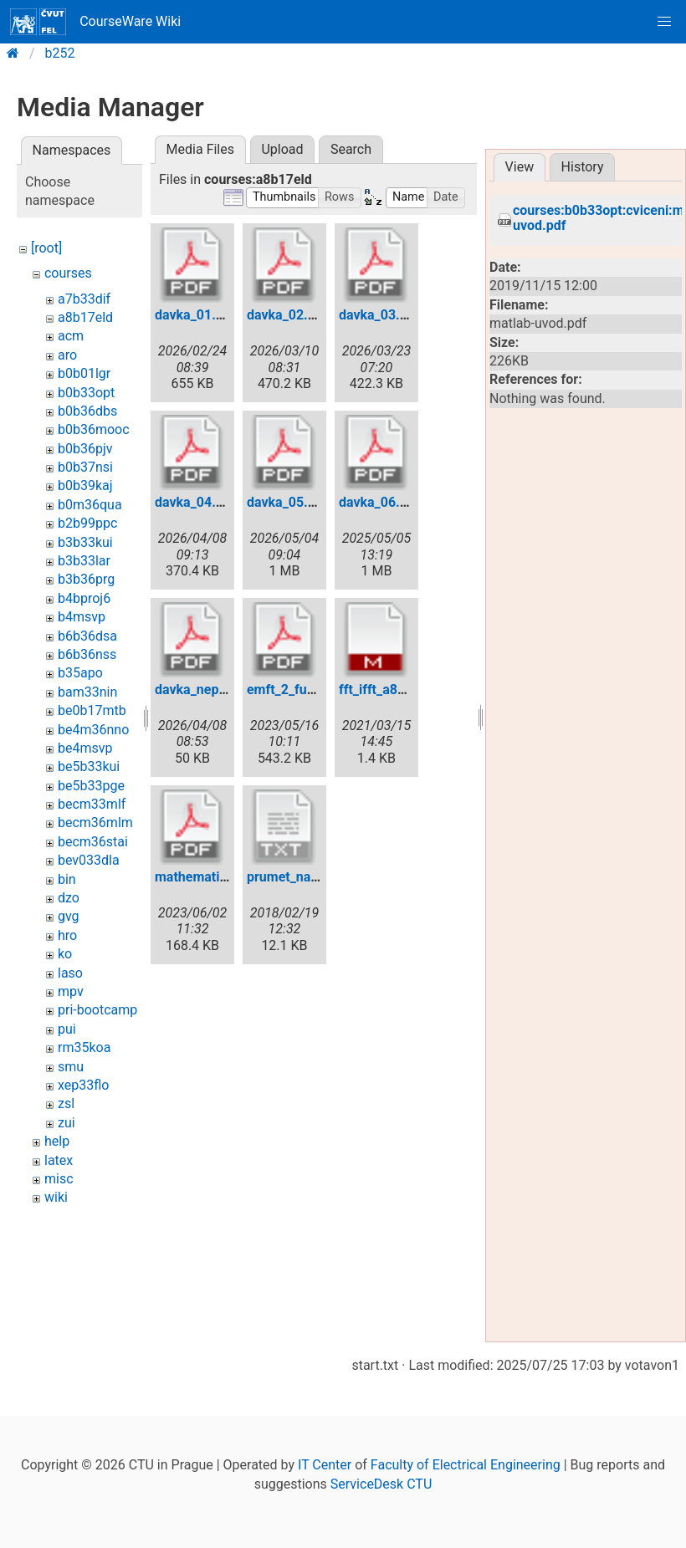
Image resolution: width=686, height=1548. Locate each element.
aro (67, 355)
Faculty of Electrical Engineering (466, 1465)
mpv (71, 991)
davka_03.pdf (379, 315)
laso (70, 973)
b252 (60, 53)
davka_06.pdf (379, 502)
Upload (282, 149)
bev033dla (89, 860)
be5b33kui (89, 766)
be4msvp (85, 748)
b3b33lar (84, 561)
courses (68, 273)
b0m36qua (90, 505)
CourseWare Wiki (95, 21)
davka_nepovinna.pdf (219, 689)
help (56, 1141)
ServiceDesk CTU (381, 1484)
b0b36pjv (85, 449)
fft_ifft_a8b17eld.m (396, 689)
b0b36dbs (87, 411)
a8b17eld (85, 317)
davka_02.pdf (287, 315)
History (582, 167)
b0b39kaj (85, 485)
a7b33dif (84, 299)
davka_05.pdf (287, 502)
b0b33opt (86, 393)
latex (58, 1160)
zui (66, 1123)
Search (350, 149)
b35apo (80, 673)
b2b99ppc (87, 523)
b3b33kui (85, 542)
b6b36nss (87, 654)
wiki (56, 1197)
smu (71, 1067)
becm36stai (93, 842)
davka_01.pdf (195, 315)
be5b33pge (91, 786)
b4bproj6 (84, 598)
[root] (46, 248)
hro (67, 935)
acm (71, 336)
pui (67, 1029)
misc (59, 1179)
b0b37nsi (85, 467)
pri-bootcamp (97, 1010)
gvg (68, 916)
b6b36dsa (87, 636)
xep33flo (83, 1085)
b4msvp (81, 617)
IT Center (324, 1465)
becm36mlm (95, 822)
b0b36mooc (94, 429)
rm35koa (84, 1047)
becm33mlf (91, 804)
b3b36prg (86, 579)
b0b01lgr (84, 373)
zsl (66, 1103)
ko (65, 954)
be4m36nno (93, 730)
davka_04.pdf (195, 502)
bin (67, 879)
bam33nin (87, 692)
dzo (68, 898)
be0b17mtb (92, 710)
